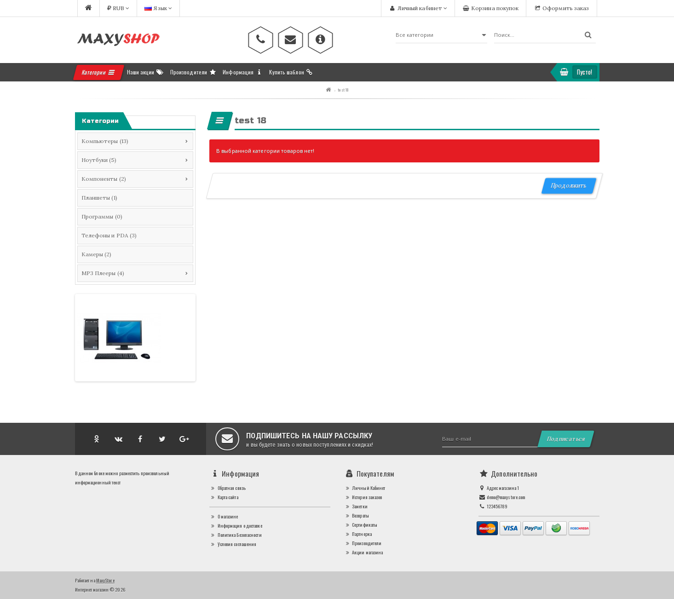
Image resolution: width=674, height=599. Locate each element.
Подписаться (566, 438)
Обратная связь (227, 487)
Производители (363, 543)
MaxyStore (105, 580)
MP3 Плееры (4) (102, 273)
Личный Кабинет (365, 487)
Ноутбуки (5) (98, 159)
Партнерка (358, 533)
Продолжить (569, 185)
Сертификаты (361, 524)
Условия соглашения (232, 544)
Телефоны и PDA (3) (109, 235)
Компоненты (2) (103, 178)
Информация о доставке (235, 525)
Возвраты (356, 515)
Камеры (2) (96, 254)
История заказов (363, 497)
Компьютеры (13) (105, 141)
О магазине (223, 516)
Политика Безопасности (235, 534)
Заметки (356, 506)
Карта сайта (223, 497)
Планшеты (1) (99, 197)
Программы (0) (101, 216)
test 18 (343, 89)
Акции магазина (363, 552)
